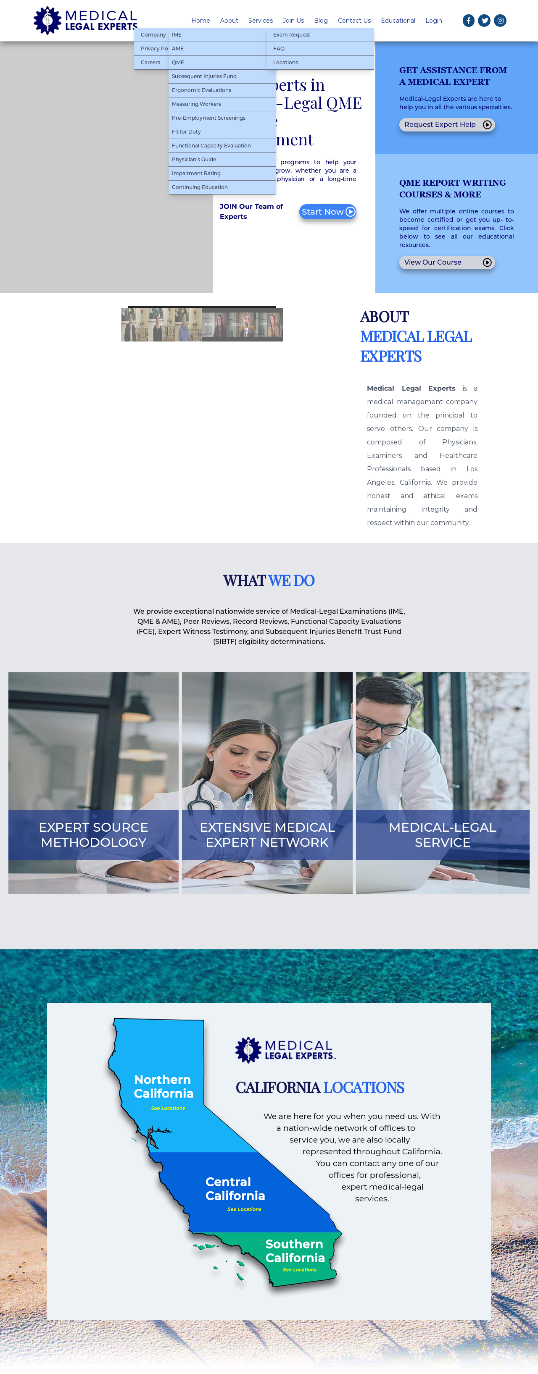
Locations (285, 62)
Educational (398, 20)
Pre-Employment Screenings (208, 118)
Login (433, 20)
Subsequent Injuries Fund (204, 76)
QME (178, 62)
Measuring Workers (196, 104)
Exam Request (291, 35)
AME (178, 48)
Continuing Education (200, 187)
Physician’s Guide (194, 159)
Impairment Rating (196, 173)
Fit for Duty (186, 132)
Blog (321, 20)
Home (200, 20)
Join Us (293, 20)
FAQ (279, 48)
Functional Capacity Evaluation (211, 145)
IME (177, 35)
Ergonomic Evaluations (201, 90)
